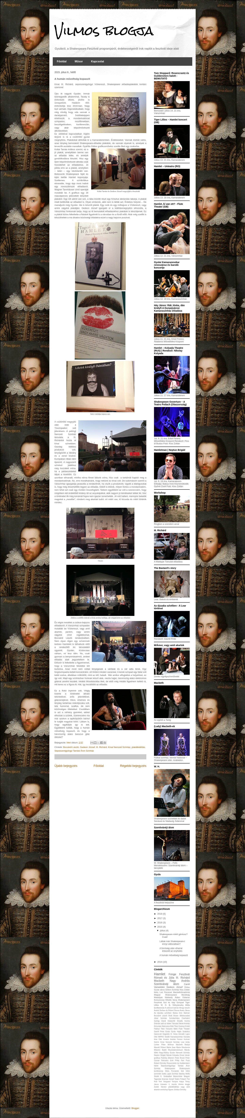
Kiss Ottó (158, 1039)
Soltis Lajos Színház (170, 1074)
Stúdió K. (158, 1076)
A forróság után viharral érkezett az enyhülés (170, 949)
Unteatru (163, 1084)
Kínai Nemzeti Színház (119, 747)
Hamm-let (158, 1034)
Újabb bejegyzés (65, 766)
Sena (175, 1000)
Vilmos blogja (104, 31)
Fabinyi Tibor (159, 1029)
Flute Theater (184, 1029)
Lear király (185, 1042)
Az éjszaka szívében (163, 1013)
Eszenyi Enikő (184, 1026)
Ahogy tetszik (184, 1008)
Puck (188, 1060)
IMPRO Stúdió (164, 1037)
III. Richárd (101, 747)
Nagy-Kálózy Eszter (167, 1053)
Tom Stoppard (164, 1082)
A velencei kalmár (172, 1008)
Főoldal (62, 61)
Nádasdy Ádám (172, 997)
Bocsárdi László (71, 747)
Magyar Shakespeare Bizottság (172, 995)
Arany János (185, 1010)
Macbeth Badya (183, 1045)
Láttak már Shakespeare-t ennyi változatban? (172, 942)
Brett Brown (173, 1016)
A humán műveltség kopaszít (173, 955)
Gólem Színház (172, 990)
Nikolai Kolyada (172, 1055)
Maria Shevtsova (183, 1047)
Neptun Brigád (160, 1055)
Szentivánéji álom (166, 984)
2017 (160, 918)
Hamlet (159, 974)
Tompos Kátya (178, 1082)
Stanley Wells (184, 1074)
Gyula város (159, 990)
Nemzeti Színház (183, 1053)
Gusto (167, 1031)
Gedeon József (87, 747)
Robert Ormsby (160, 1063)
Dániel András (184, 1023)
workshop (164, 1090)
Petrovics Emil (167, 1060)
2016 (160, 922)
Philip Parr (179, 1060)
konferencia (159, 1008)
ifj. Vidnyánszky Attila (179, 1005)
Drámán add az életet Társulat (166, 1023)
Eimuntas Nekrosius (162, 1026)
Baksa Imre (177, 1013)
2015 (160, 926)
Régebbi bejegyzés (133, 766)
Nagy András (180, 980)
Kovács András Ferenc (173, 1039)
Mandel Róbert (160, 1047)
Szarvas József (168, 1079)
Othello (168, 1000)
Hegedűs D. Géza (169, 1034)
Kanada (187, 1037)
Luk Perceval (166, 992)
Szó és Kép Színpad (173, 1002)
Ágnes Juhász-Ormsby (177, 1090)
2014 (160, 962)
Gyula (173, 1031)
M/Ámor (171, 1045)
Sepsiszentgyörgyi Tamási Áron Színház (74, 750)
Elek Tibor (174, 1026)
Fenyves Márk (172, 1029)
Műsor (79, 61)
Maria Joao (171, 1047)
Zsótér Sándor (160, 1087)
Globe (187, 987)
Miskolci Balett (160, 1050)
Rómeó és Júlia (164, 977)
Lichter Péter (160, 1045)
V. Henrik (173, 1084)
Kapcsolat (97, 61)
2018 (160, 914)
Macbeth (159, 980)
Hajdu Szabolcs (183, 1031)
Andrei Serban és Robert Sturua (166, 1010)
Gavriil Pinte (159, 1031)
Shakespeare (170, 1068)
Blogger (135, 1108)
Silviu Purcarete (172, 1071)
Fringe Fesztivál (179, 974)
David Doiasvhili (168, 1021)
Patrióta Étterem (167, 1058)
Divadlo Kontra (183, 1021)
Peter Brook (180, 1058)
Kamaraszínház (176, 1037)
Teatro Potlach (180, 1079)
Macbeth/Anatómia (181, 992)
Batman (187, 1013)
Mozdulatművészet (175, 1050)
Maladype (158, 997)
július (163, 930)
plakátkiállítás (138, 747)
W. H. (164, 1005)
